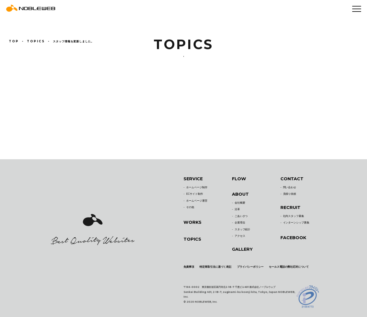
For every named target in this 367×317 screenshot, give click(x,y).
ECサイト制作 (194, 196)
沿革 (237, 211)
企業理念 (240, 224)
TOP (13, 41)
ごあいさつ (241, 218)
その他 (190, 209)
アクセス (240, 238)
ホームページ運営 (196, 203)
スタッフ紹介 (243, 231)
